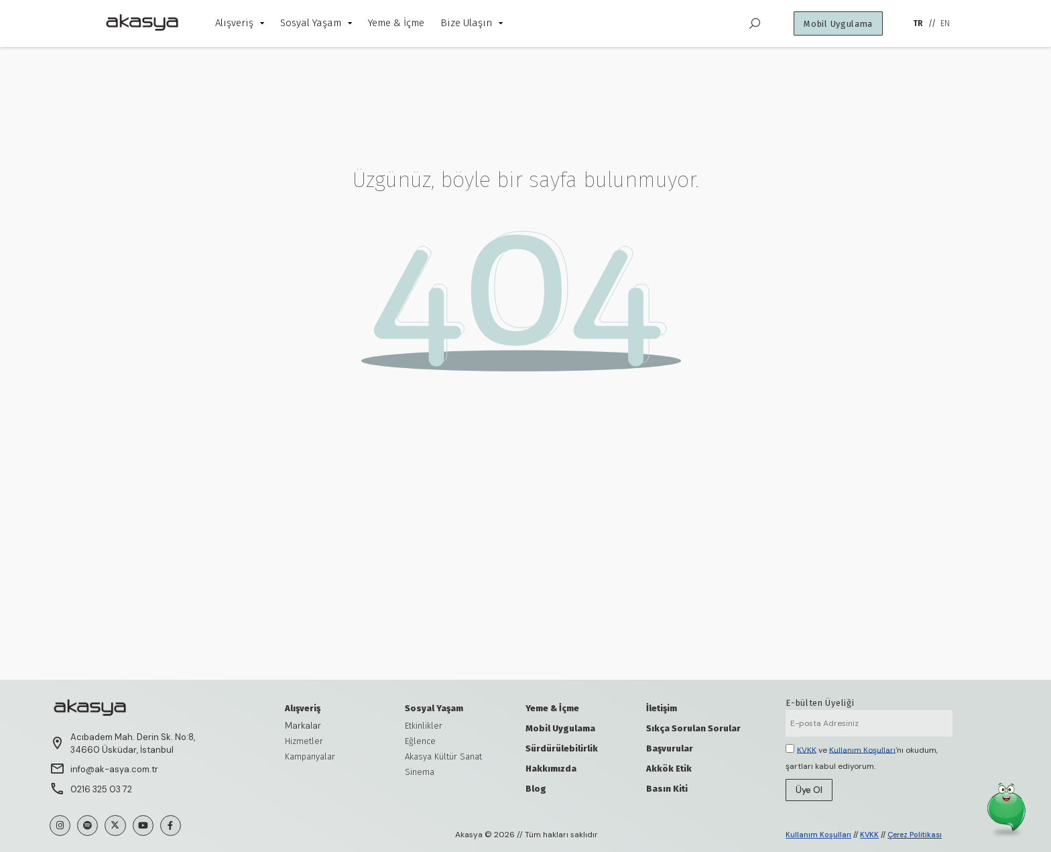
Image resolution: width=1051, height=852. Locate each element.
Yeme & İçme (552, 708)
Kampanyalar (310, 756)
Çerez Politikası (914, 834)
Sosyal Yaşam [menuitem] (316, 23)
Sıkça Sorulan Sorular (693, 728)
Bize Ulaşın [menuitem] (471, 23)
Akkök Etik (669, 769)
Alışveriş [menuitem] (239, 23)
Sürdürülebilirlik (562, 748)
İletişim (661, 708)
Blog (536, 789)
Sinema (419, 772)
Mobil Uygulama (560, 728)
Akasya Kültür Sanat (443, 756)
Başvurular (669, 748)
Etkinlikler (423, 726)
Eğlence (420, 741)
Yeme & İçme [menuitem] (396, 23)
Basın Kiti (667, 789)
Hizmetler (304, 741)
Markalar (303, 725)
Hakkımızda (551, 769)
